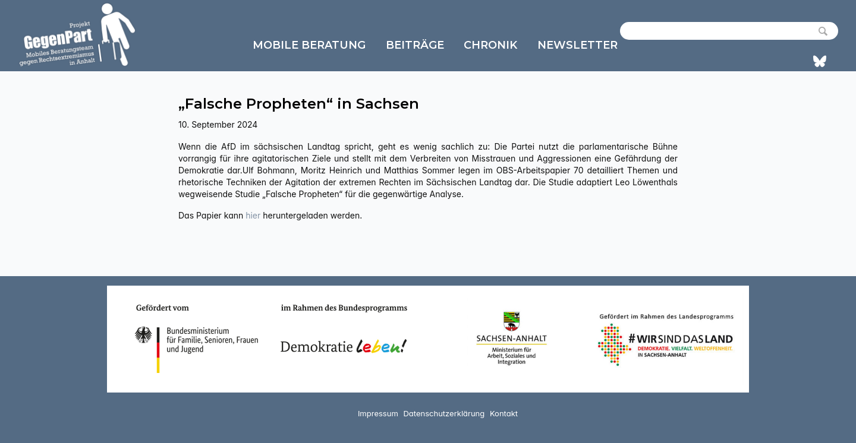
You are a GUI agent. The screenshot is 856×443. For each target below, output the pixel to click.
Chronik (490, 45)
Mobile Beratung (309, 45)
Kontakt (504, 413)
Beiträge (415, 45)
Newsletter (577, 45)
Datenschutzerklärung (443, 413)
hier (254, 215)
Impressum (378, 413)
